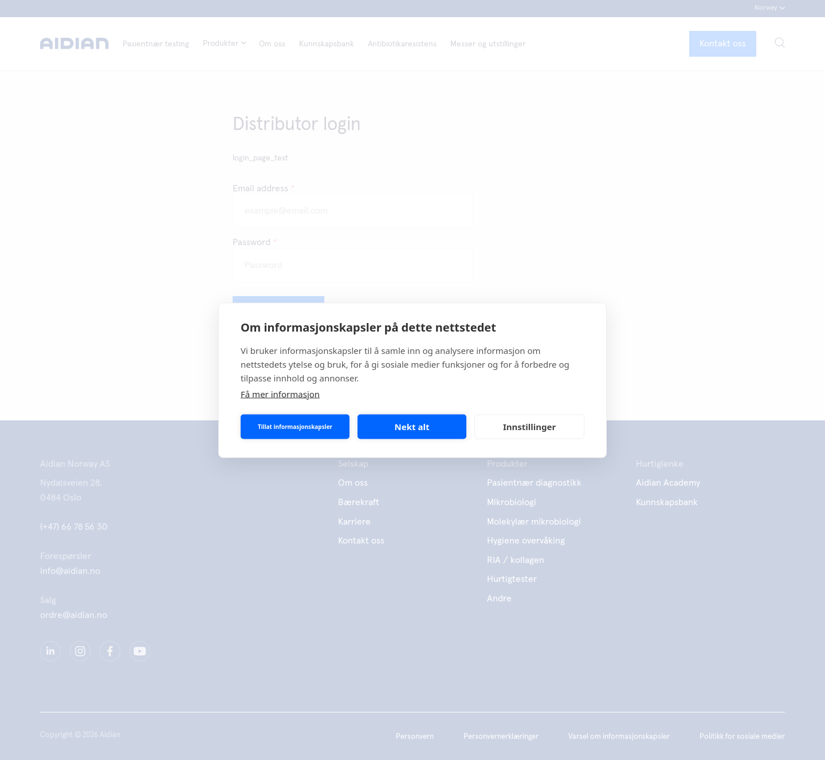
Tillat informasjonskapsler (295, 427)
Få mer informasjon (280, 393)
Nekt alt (412, 426)
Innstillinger (529, 426)
